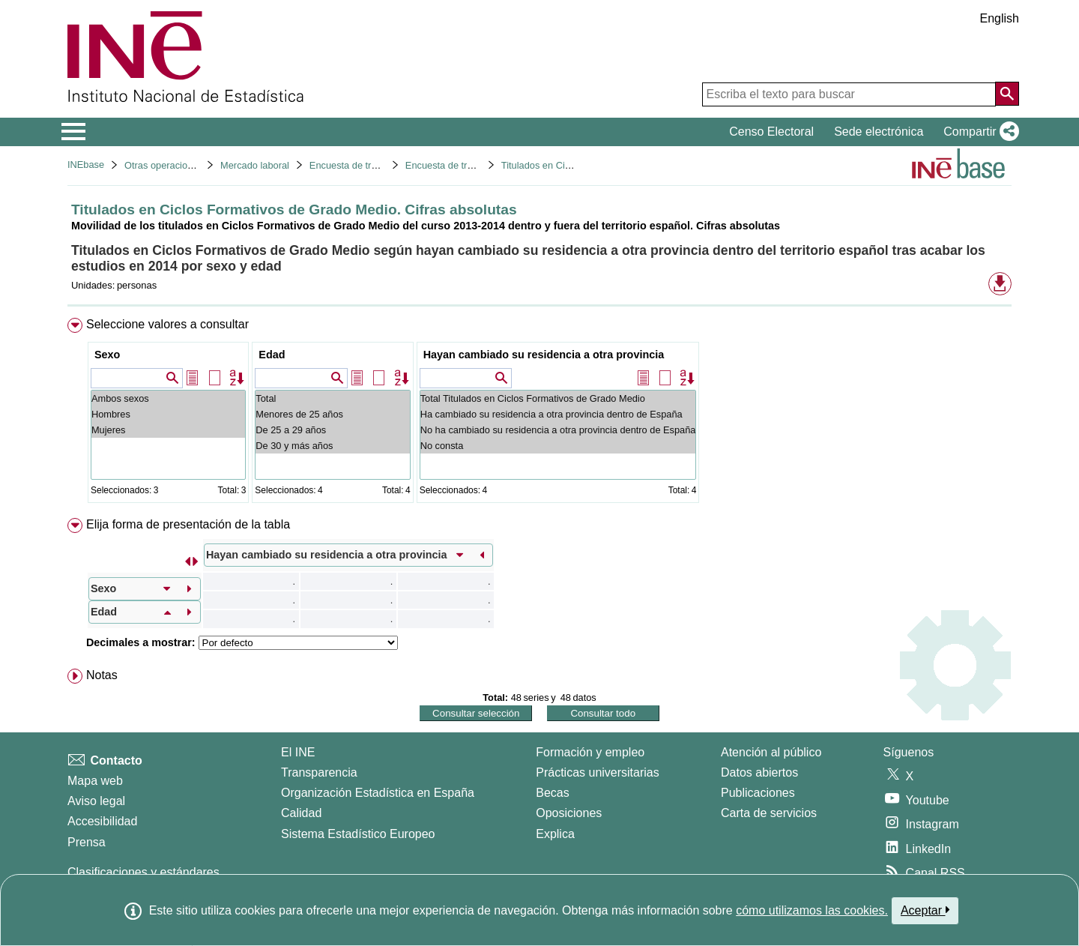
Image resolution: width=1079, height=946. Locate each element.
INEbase (85, 164)
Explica (555, 834)
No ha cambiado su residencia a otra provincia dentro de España (558, 430)
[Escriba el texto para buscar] (849, 94)
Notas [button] (102, 675)
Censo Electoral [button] (771, 131)
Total (332, 398)
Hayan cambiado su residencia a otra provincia (544, 355)
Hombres (168, 414)
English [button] (999, 18)
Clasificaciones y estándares (143, 872)
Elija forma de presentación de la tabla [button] (188, 524)
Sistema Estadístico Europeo (358, 834)
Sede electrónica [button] (878, 131)
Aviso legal (96, 801)
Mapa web (95, 780)
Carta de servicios (769, 813)
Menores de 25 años (332, 414)
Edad (272, 355)
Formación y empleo (590, 752)
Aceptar (925, 910)
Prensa (86, 842)
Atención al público (771, 752)
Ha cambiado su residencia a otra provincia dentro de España (558, 414)
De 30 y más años (332, 446)
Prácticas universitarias (597, 772)
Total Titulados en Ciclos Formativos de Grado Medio (558, 398)
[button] (978, 131)
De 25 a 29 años (332, 430)
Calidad (301, 813)
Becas (552, 792)
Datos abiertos (759, 772)
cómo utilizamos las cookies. (812, 910)
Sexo (107, 355)
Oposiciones (569, 813)
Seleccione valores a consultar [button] (167, 324)
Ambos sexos (168, 398)
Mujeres (168, 430)
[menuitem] (539, 413)
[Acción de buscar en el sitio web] (1007, 94)
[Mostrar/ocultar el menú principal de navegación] (74, 131)
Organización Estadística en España (377, 792)
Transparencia (319, 772)
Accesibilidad (102, 821)
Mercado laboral (254, 165)
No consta (558, 446)
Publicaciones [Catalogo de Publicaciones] (758, 792)
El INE (298, 752)
